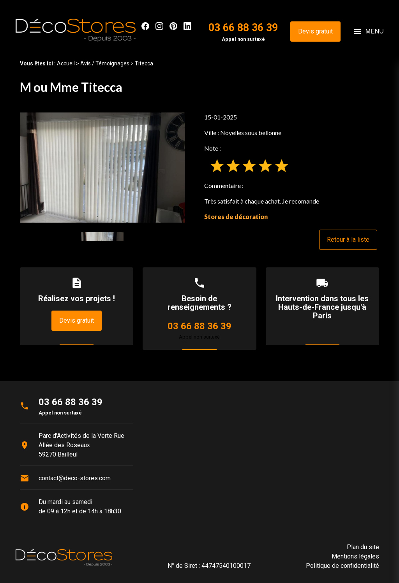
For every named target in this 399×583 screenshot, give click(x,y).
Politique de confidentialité (342, 565)
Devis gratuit (315, 31)
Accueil (66, 63)
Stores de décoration (236, 216)
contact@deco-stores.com (75, 478)
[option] (102, 167)
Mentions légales (355, 556)
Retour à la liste (348, 239)
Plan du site (363, 547)
